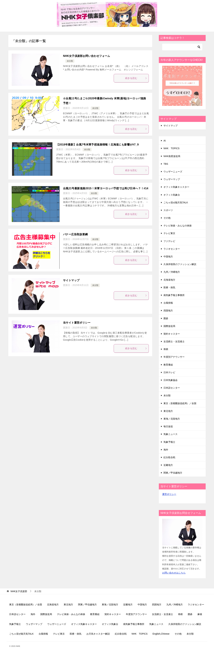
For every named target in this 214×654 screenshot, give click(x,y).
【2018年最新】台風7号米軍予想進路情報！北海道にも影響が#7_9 (97, 144)
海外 (166, 449)
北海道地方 (169, 279)
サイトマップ (71, 280)
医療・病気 (169, 287)
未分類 (70, 61)
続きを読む (136, 78)
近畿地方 (168, 465)
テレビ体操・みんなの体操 (178, 225)
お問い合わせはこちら (174, 572)
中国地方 (168, 256)
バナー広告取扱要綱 (75, 234)
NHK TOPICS (171, 148)
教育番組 (168, 364)
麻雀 (199, 614)
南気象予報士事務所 (174, 295)
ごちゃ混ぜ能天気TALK (176, 202)
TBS (166, 164)
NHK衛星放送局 (172, 156)
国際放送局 (169, 326)
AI (165, 140)
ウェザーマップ (172, 179)
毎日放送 (168, 426)
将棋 (166, 349)
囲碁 (166, 318)
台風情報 (168, 302)
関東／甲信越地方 (173, 472)
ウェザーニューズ (173, 171)
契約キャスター (172, 333)
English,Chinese (160, 633)
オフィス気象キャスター (176, 187)
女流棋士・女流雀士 (174, 341)
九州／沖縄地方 (172, 272)
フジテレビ (169, 241)
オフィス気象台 (172, 194)
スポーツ (168, 210)
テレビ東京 (169, 233)
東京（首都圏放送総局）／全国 (180, 403)
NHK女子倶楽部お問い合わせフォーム (86, 56)
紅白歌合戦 (169, 457)
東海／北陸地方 (172, 418)
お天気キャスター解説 (98, 633)
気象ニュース (171, 434)
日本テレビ (169, 372)
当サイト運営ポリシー (76, 322)
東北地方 (168, 411)
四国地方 (168, 310)
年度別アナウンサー (174, 357)
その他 (167, 218)
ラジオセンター (172, 248)
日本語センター (172, 387)
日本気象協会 (171, 380)
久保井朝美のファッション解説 (180, 264)
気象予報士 (169, 442)
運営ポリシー (169, 494)
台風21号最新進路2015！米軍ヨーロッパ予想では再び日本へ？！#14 (105, 188)
